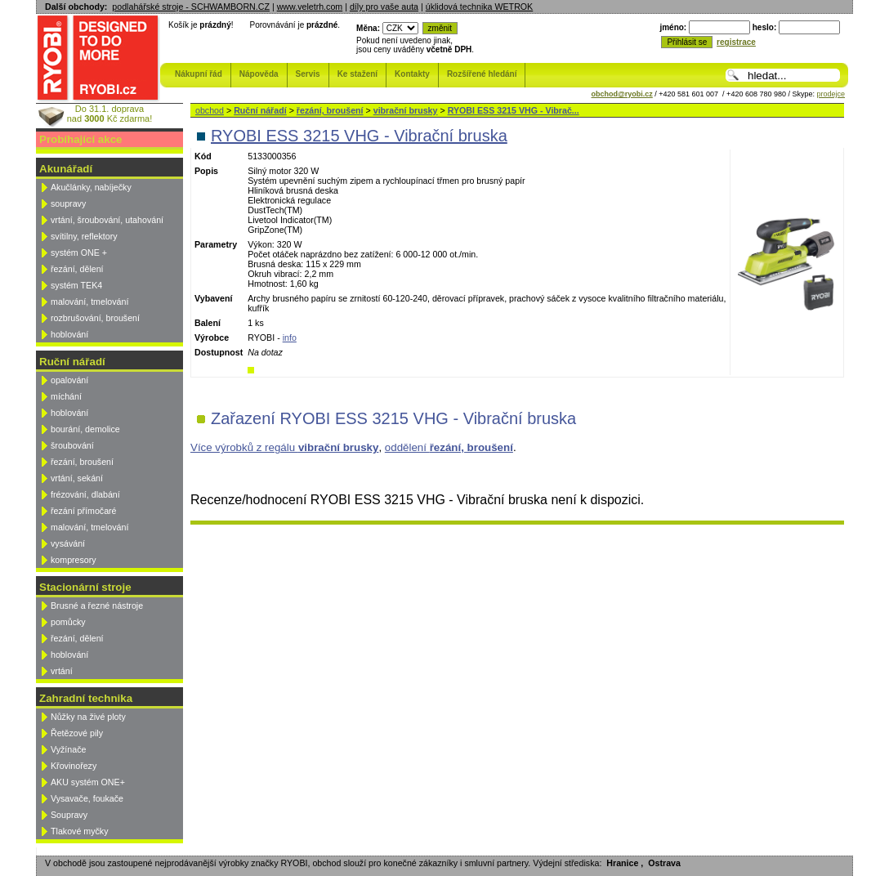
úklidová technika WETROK (479, 6)
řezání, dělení (77, 269)
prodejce (830, 94)
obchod (209, 110)
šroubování (72, 445)
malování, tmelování (89, 301)
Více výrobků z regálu (284, 447)
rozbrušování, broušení (95, 318)
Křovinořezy (73, 766)
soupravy (68, 203)
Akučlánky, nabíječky (91, 187)
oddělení (449, 447)
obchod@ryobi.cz (622, 94)
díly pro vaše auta (384, 6)
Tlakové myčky (79, 831)
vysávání (68, 543)
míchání (66, 396)
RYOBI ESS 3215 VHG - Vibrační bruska (359, 136)
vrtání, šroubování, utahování (107, 220)
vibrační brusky (405, 110)
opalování (69, 380)
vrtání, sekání (77, 478)
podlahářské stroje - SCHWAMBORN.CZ (191, 6)
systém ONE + (79, 252)
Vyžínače (68, 749)
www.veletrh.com (310, 6)
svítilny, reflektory (84, 236)
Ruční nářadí (260, 110)
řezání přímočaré (84, 511)
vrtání (62, 671)
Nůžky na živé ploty (88, 717)
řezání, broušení (82, 462)
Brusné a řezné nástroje (97, 605)
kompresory (73, 560)
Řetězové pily (77, 733)
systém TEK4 (76, 285)
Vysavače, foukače (87, 798)
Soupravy (69, 815)
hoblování (69, 334)
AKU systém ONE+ (88, 782)
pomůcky (68, 622)
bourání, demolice (85, 429)
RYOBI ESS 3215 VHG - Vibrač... (513, 110)
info (290, 337)
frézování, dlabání (85, 494)
